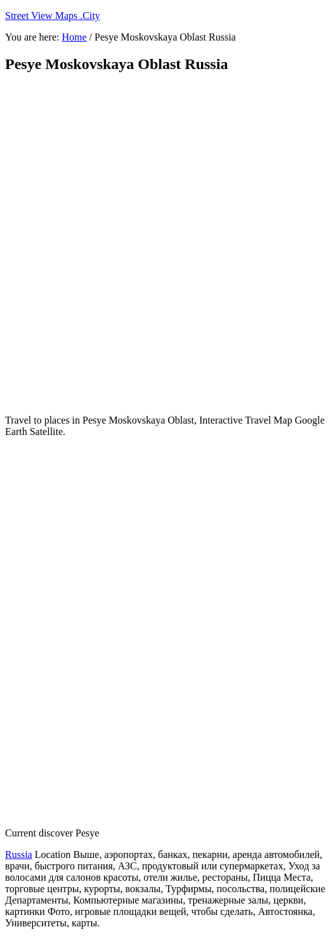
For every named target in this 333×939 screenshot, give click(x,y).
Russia (18, 854)
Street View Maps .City (52, 15)
